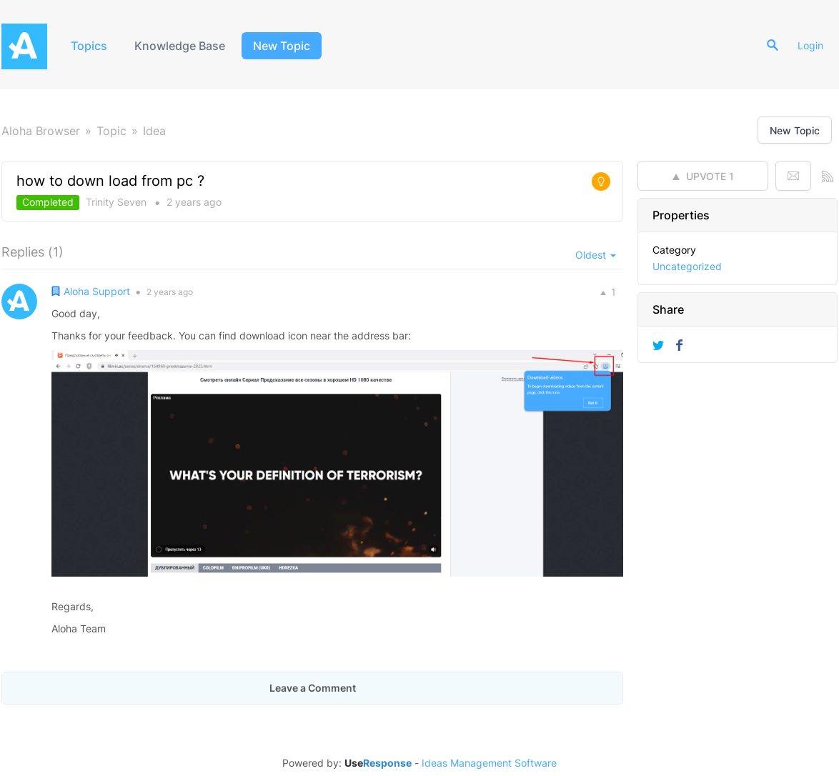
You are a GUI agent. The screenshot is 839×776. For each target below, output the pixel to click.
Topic (111, 131)
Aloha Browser (40, 131)
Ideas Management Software (489, 763)
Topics (89, 46)
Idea (154, 131)
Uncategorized (687, 266)
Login (810, 45)
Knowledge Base (179, 46)
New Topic (281, 46)
